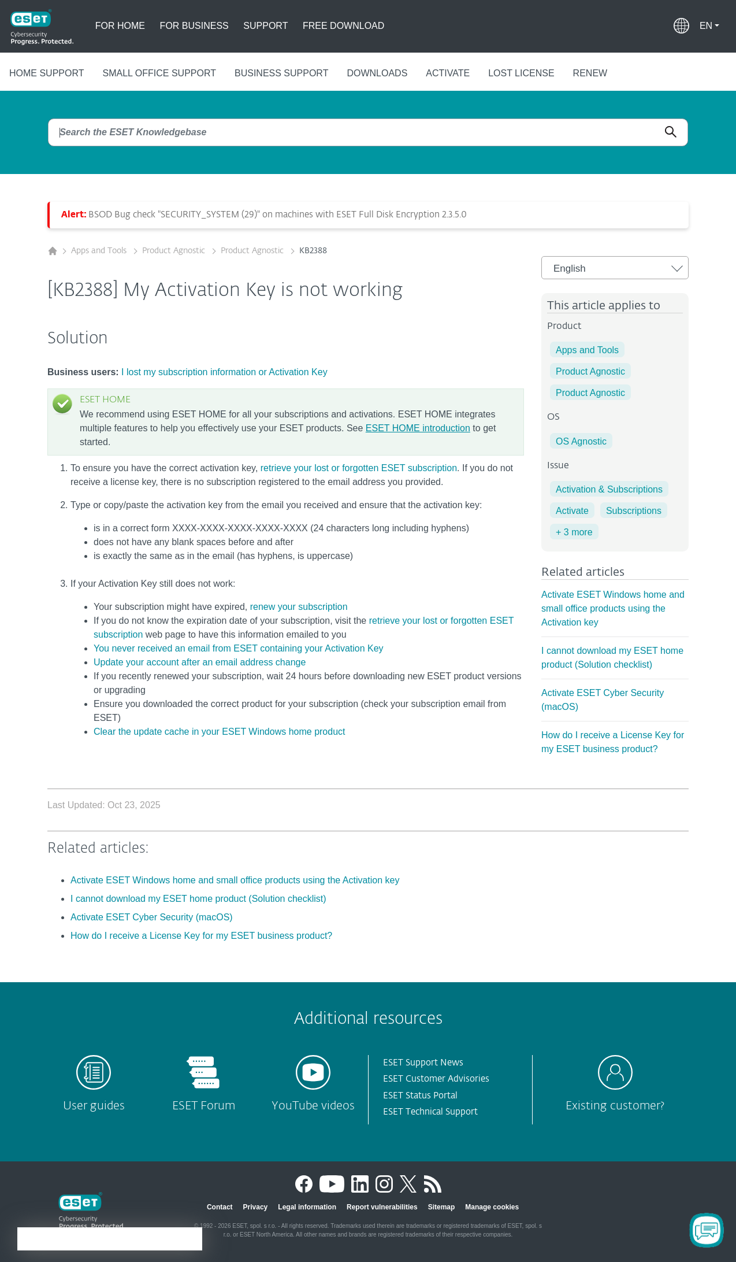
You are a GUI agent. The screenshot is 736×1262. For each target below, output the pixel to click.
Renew (590, 73)
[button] (709, 26)
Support (265, 26)
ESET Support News (423, 1063)
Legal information (307, 1207)
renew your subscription (299, 607)
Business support (281, 73)
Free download (343, 26)
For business (194, 26)
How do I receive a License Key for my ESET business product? (201, 936)
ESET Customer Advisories (436, 1079)
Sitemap (441, 1207)
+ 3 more (574, 532)
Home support (46, 73)
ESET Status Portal (420, 1095)
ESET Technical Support (430, 1112)
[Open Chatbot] (707, 1230)
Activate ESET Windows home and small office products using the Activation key (613, 608)
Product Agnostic (174, 251)
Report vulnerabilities (382, 1207)
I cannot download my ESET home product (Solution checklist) (198, 899)
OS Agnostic (581, 441)
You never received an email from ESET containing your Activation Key (239, 648)
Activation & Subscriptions (609, 489)
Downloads (377, 73)
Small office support (159, 73)
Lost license (521, 73)
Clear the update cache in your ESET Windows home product (219, 732)
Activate (448, 73)
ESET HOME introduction (418, 428)
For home (120, 26)
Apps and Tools (100, 251)
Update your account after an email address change (200, 662)
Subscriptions (633, 511)
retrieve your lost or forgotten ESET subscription (359, 468)
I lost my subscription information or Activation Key (224, 372)
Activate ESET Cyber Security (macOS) (151, 917)
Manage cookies (492, 1207)
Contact (220, 1207)
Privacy (255, 1207)
